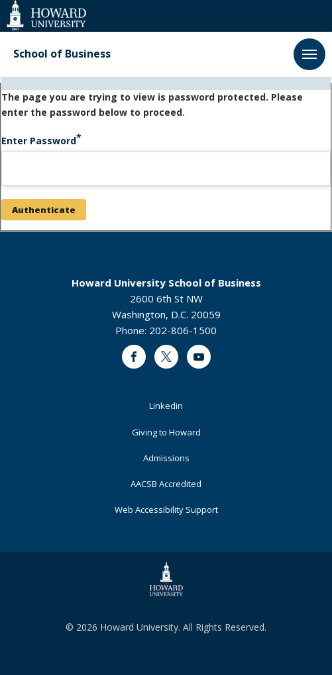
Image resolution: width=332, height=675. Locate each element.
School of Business (62, 54)
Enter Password (38, 140)
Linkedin (166, 406)
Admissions (166, 458)
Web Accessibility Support (166, 510)
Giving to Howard (166, 432)
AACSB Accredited (166, 484)
